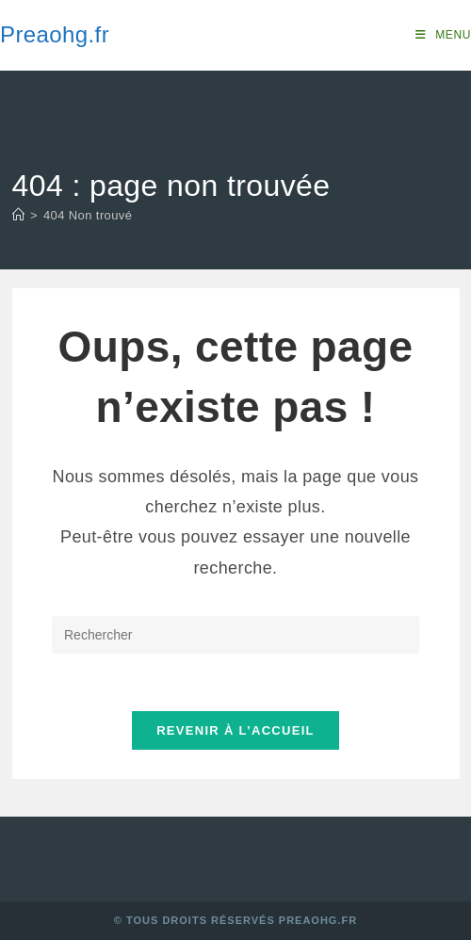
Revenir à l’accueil (235, 730)
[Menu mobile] (443, 34)
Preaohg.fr (54, 34)
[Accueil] (18, 215)
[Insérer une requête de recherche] (235, 635)
